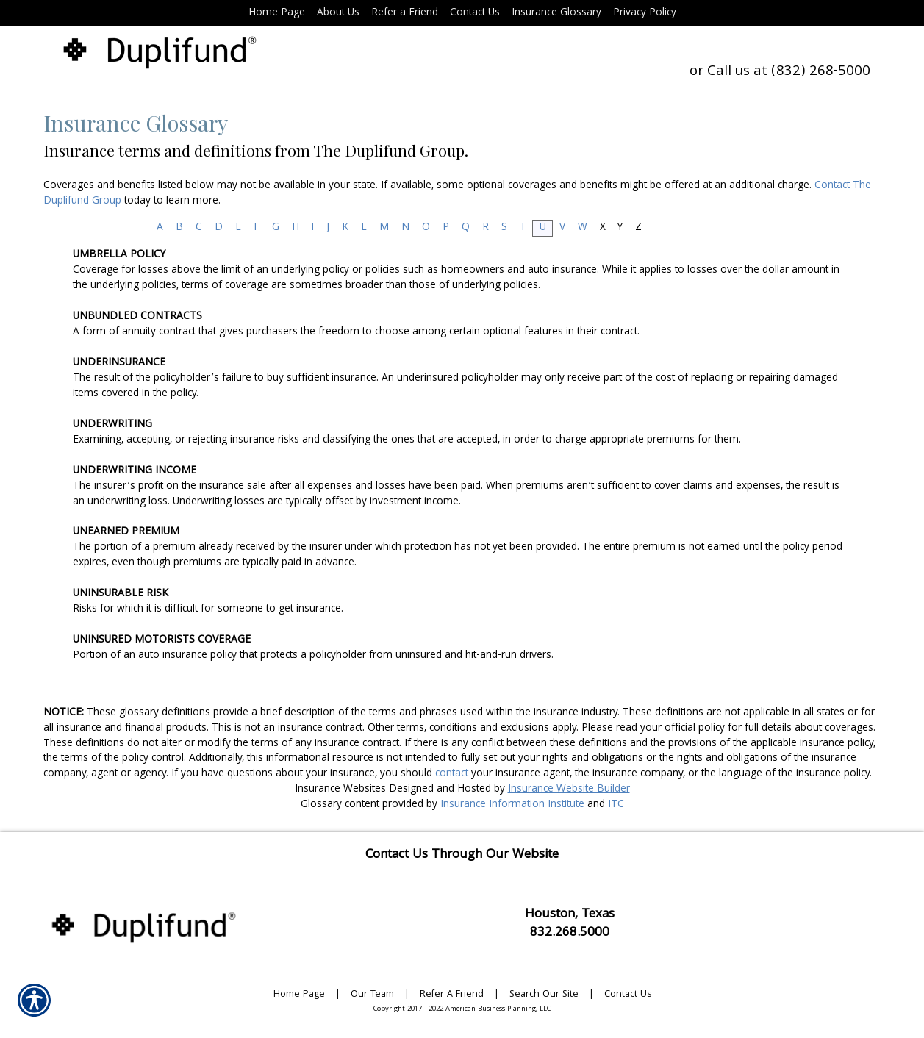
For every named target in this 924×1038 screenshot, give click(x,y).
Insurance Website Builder (569, 789)
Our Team (372, 995)
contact (451, 774)
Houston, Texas (570, 915)
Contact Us (627, 995)
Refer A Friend (452, 995)
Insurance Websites (340, 789)
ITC (616, 805)
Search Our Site (544, 995)
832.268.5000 (569, 933)
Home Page (299, 995)
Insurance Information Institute (512, 805)
